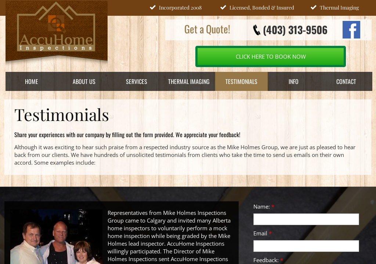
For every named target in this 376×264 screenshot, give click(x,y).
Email (262, 233)
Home (31, 81)
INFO (294, 81)
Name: (263, 206)
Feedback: (268, 260)
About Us (84, 81)
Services (136, 81)
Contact (346, 81)
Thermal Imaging (189, 81)
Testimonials (241, 81)
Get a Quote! (207, 28)
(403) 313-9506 (295, 30)
